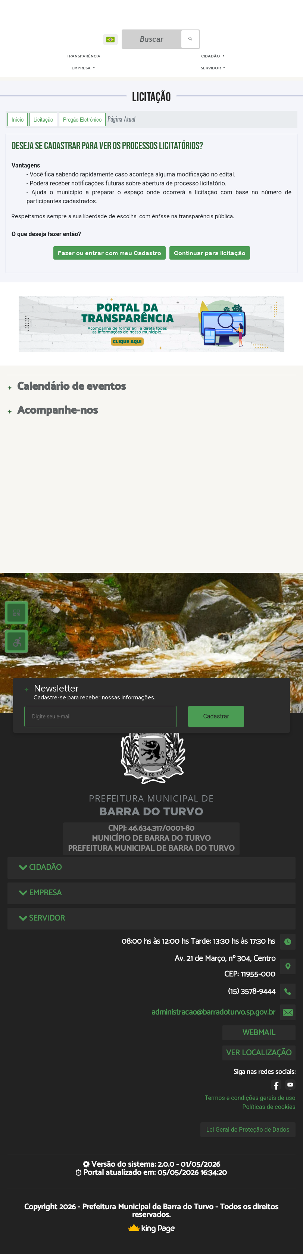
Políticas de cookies (268, 1106)
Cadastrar (216, 716)
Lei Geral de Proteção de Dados (248, 1129)
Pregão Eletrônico (82, 119)
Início (18, 119)
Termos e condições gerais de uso (250, 1097)
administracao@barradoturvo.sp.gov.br (213, 1012)
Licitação (43, 119)
